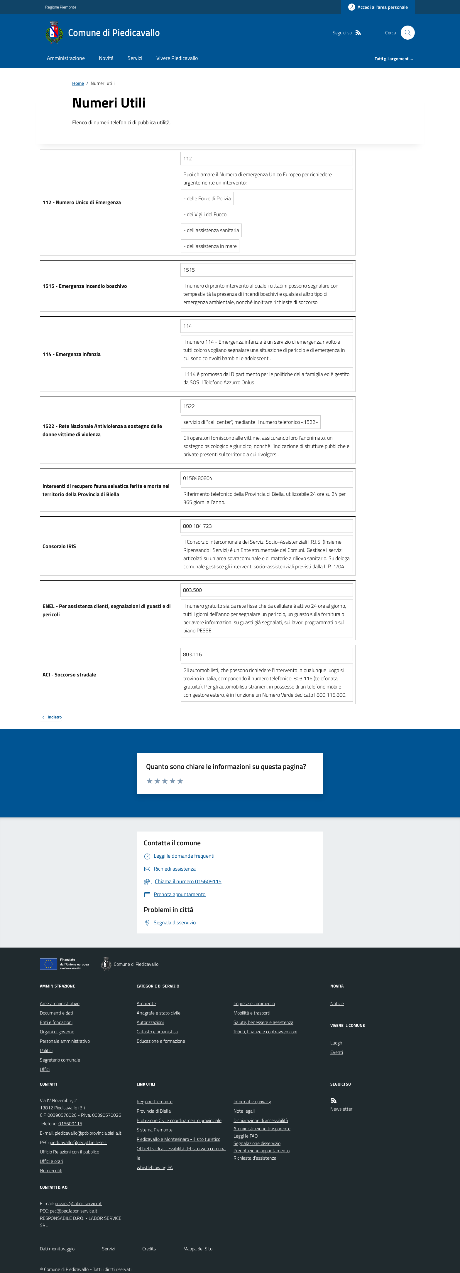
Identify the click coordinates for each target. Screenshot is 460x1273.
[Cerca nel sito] (405, 33)
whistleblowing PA (155, 1167)
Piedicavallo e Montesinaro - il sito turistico (178, 1139)
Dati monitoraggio (57, 1248)
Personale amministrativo (65, 1040)
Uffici (45, 1069)
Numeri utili (51, 1170)
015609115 (70, 1123)
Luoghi (336, 1042)
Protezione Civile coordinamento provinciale (179, 1120)
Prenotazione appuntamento (262, 1150)
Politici (46, 1050)
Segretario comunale (60, 1059)
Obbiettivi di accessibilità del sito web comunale (181, 1153)
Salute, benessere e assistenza (263, 1022)
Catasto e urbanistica (157, 1031)
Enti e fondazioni (56, 1022)
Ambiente (146, 1003)
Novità (106, 58)
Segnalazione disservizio (257, 1143)
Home (78, 83)
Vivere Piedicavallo (177, 58)
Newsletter (341, 1108)
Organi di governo (57, 1031)
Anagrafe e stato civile (158, 1012)
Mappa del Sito (197, 1248)
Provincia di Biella (154, 1110)
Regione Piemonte (60, 7)
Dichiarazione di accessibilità (261, 1120)
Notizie (337, 1003)
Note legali (244, 1110)
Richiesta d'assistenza (255, 1157)
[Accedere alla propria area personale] (378, 7)
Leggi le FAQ (246, 1135)
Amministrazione (66, 58)
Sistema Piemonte (154, 1129)
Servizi (135, 58)
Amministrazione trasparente (262, 1128)
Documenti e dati (56, 1012)
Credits (149, 1248)
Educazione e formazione (161, 1040)
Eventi (336, 1052)
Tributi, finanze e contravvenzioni (265, 1031)
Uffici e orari (51, 1161)
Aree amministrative (60, 1003)
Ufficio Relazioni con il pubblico (69, 1151)
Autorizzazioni (150, 1022)
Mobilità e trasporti (252, 1012)
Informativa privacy (252, 1101)
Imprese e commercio (254, 1003)
